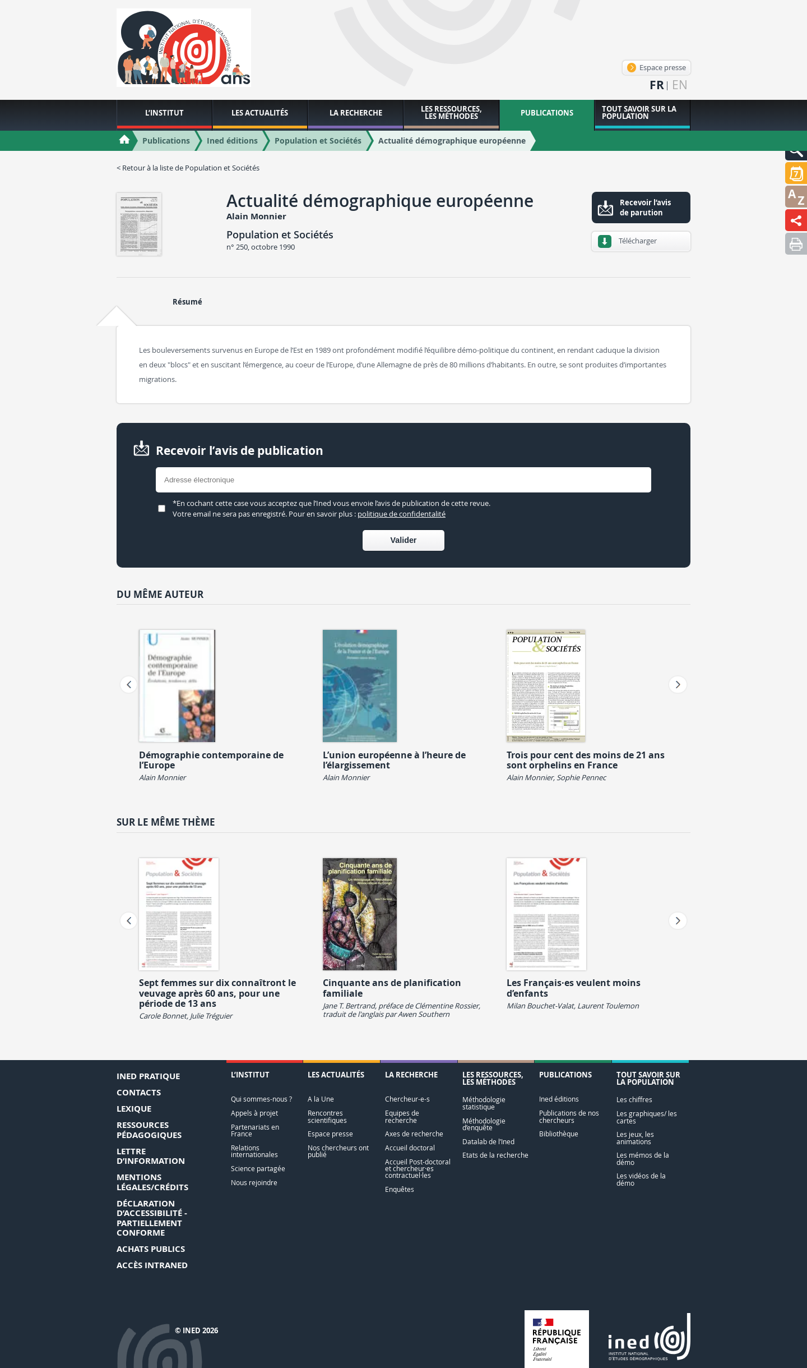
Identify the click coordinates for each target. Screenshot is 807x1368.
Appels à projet (254, 1113)
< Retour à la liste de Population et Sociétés (188, 168)
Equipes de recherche (402, 1116)
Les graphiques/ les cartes (646, 1117)
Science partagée (258, 1168)
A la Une (321, 1099)
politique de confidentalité (402, 514)
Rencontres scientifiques (327, 1116)
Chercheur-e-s (407, 1099)
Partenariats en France (255, 1130)
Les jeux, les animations (635, 1138)
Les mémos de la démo (642, 1158)
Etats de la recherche (495, 1155)
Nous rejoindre (254, 1182)
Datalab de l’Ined (488, 1141)
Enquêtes (399, 1189)
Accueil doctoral (410, 1148)
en (680, 85)
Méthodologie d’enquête (483, 1124)
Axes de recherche (414, 1134)
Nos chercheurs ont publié (338, 1151)
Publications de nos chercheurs (569, 1116)
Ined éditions (559, 1099)
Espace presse (656, 67)
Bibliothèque (558, 1134)
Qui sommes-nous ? (261, 1099)
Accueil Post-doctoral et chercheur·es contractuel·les (418, 1169)
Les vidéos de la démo (641, 1179)
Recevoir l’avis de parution (645, 207)
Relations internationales (254, 1151)
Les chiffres (634, 1099)
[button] (796, 173)
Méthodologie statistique (483, 1103)
